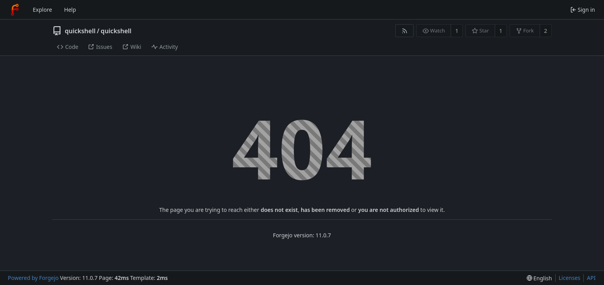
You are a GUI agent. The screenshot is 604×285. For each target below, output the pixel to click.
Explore (42, 9)
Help (70, 9)
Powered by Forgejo (33, 277)
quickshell (80, 31)
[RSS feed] (404, 30)
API (591, 277)
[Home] (15, 10)
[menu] (539, 278)
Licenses (570, 277)
